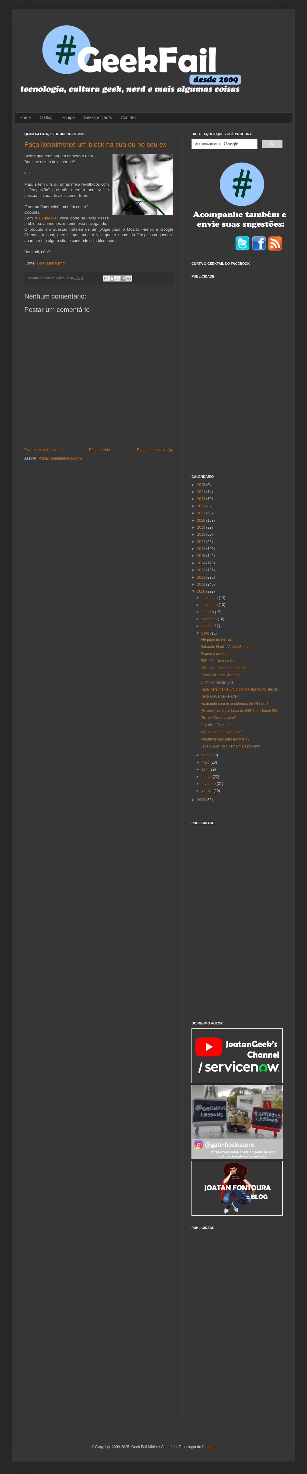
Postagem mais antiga (155, 450)
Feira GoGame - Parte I (220, 696)
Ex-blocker (48, 218)
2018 (201, 534)
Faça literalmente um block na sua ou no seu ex (95, 144)
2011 (201, 584)
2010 (201, 591)
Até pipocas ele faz (216, 639)
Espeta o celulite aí (216, 654)
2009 (201, 800)
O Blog (46, 117)
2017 (201, 542)
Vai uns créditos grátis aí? (221, 732)
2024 (201, 492)
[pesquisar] (224, 144)
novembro (210, 605)
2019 (201, 527)
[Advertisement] (213, 373)
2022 (201, 506)
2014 (201, 563)
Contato (128, 117)
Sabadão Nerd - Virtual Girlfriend (227, 647)
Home (25, 117)
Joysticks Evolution (216, 725)
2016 (201, 549)
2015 (201, 556)
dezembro (210, 598)
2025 (201, 485)
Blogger (208, 1447)
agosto (207, 626)
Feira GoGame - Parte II (220, 675)
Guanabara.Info (51, 263)
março (207, 777)
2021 (201, 513)
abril (205, 769)
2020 (201, 520)
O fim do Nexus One (217, 682)
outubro (208, 612)
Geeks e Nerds (98, 117)
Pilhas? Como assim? (218, 718)
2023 (201, 499)
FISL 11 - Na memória (218, 661)
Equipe (68, 117)
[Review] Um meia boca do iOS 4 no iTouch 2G (239, 711)
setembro (210, 619)
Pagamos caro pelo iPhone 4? (225, 739)
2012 (201, 577)
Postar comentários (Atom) (60, 458)
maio (206, 762)
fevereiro (209, 784)
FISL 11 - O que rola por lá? (223, 668)
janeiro (207, 791)
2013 (201, 570)
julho (206, 633)
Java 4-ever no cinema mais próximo (230, 746)
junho (207, 755)
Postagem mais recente (43, 450)
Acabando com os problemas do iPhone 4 (234, 704)
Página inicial (100, 450)
